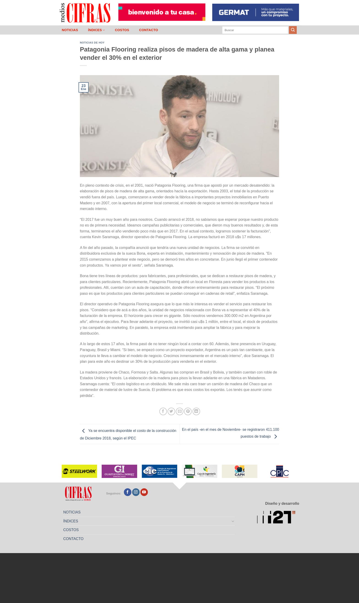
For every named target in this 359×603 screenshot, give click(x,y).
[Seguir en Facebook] (127, 492)
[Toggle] (233, 521)
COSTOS (122, 30)
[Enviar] (293, 30)
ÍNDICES (96, 30)
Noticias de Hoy (92, 42)
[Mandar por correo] (179, 411)
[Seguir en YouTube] (144, 492)
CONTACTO (148, 30)
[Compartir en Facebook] (163, 411)
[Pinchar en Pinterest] (188, 411)
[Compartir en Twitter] (171, 411)
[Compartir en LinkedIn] (196, 411)
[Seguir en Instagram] (136, 492)
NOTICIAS (70, 30)
